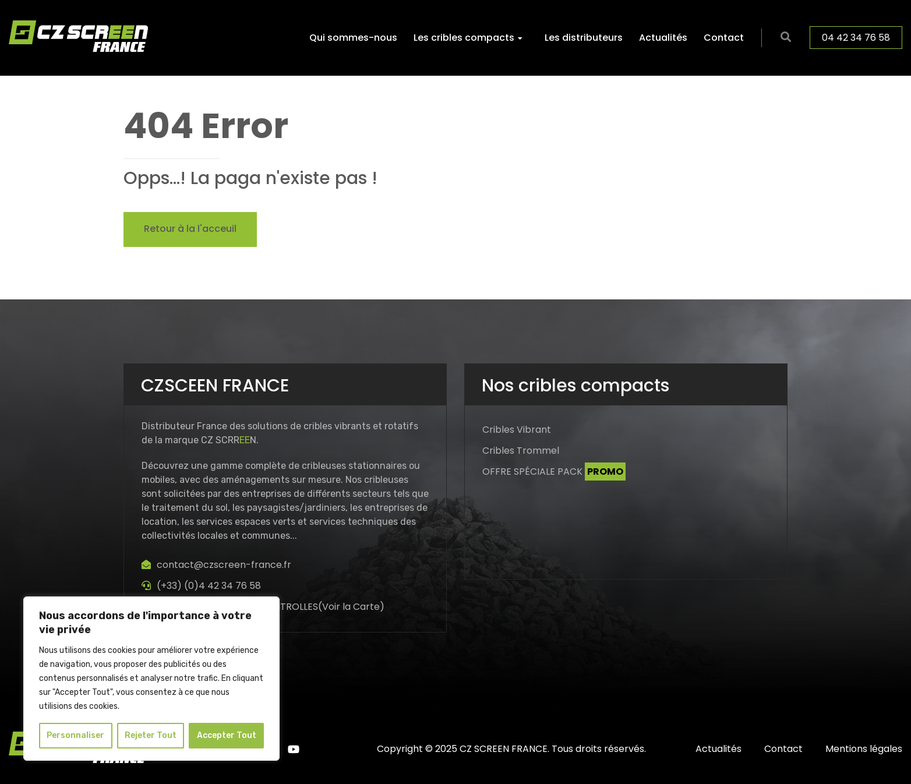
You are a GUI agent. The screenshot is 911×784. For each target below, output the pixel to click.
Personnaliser (75, 735)
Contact (724, 37)
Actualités (663, 37)
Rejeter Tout (150, 735)
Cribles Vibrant (516, 429)
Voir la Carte (351, 606)
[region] (151, 678)
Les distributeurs (584, 37)
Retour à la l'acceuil (190, 228)
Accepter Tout (226, 735)
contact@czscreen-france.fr (224, 564)
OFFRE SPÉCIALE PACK (554, 471)
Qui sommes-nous (353, 37)
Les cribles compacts (464, 37)
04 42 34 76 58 (856, 37)
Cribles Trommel (520, 450)
